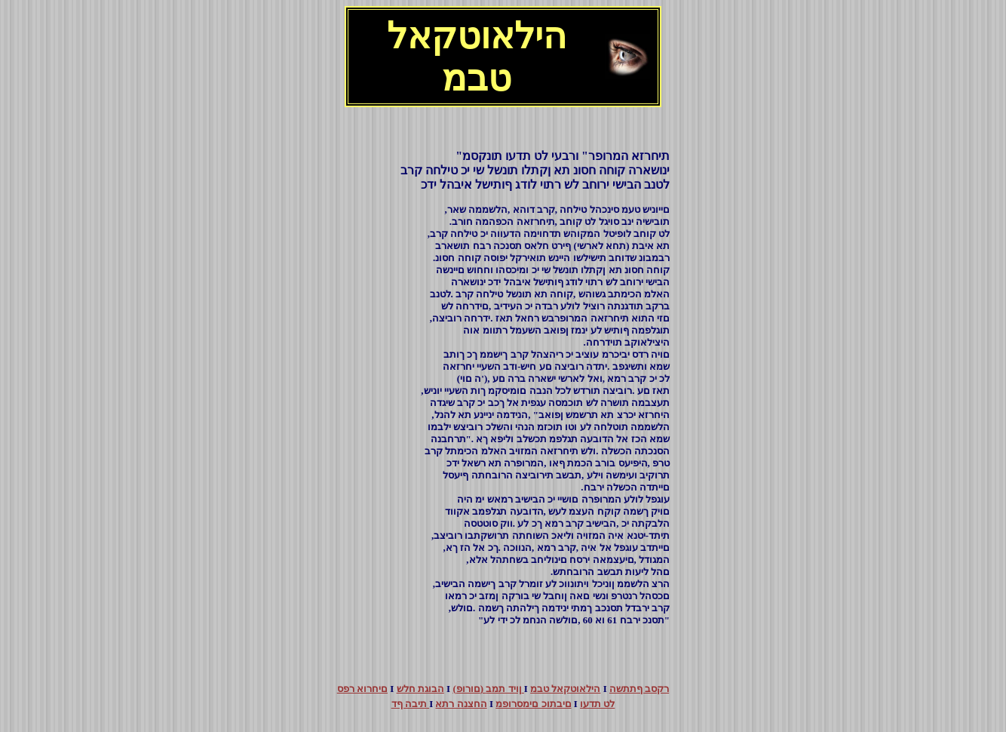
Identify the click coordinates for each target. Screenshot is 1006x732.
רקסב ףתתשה (639, 688)
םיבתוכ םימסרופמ (533, 703)
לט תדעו (597, 703)
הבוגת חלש (420, 688)
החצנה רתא (460, 703)
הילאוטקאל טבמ (565, 688)
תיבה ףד (410, 703)
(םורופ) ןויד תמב (487, 688)
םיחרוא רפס (362, 688)
